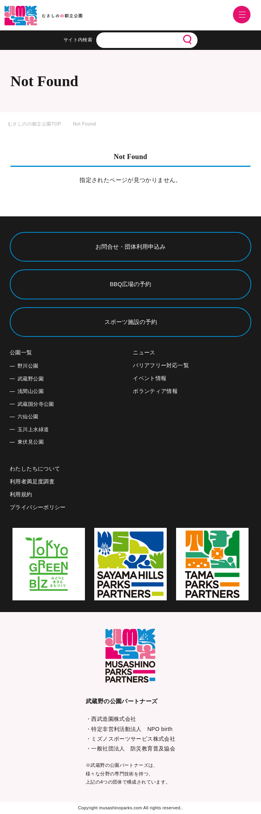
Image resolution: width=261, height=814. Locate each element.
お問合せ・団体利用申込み (130, 246)
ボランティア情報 (155, 391)
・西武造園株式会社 (111, 719)
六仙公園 (28, 416)
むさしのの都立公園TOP (34, 124)
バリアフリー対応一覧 (161, 365)
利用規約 (21, 494)
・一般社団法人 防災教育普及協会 (130, 748)
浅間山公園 (31, 391)
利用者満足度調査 (32, 481)
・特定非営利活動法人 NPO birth (129, 729)
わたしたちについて (35, 468)
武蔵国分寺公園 (36, 404)
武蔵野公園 (31, 379)
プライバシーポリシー (38, 507)
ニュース (144, 352)
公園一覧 (21, 352)
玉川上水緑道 (33, 429)
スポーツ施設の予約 (130, 322)
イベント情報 (149, 378)
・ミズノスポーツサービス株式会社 (130, 739)
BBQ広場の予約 (131, 284)
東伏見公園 (31, 442)
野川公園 (28, 366)
